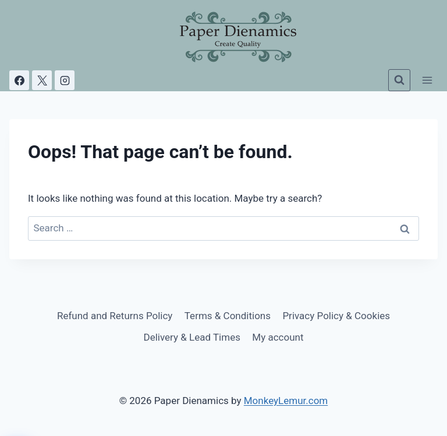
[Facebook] (19, 80)
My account (277, 337)
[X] (42, 80)
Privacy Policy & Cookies (336, 315)
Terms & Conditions (228, 315)
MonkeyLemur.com (286, 400)
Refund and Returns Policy (115, 315)
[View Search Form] (399, 80)
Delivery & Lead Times (192, 337)
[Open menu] (427, 80)
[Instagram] (64, 80)
